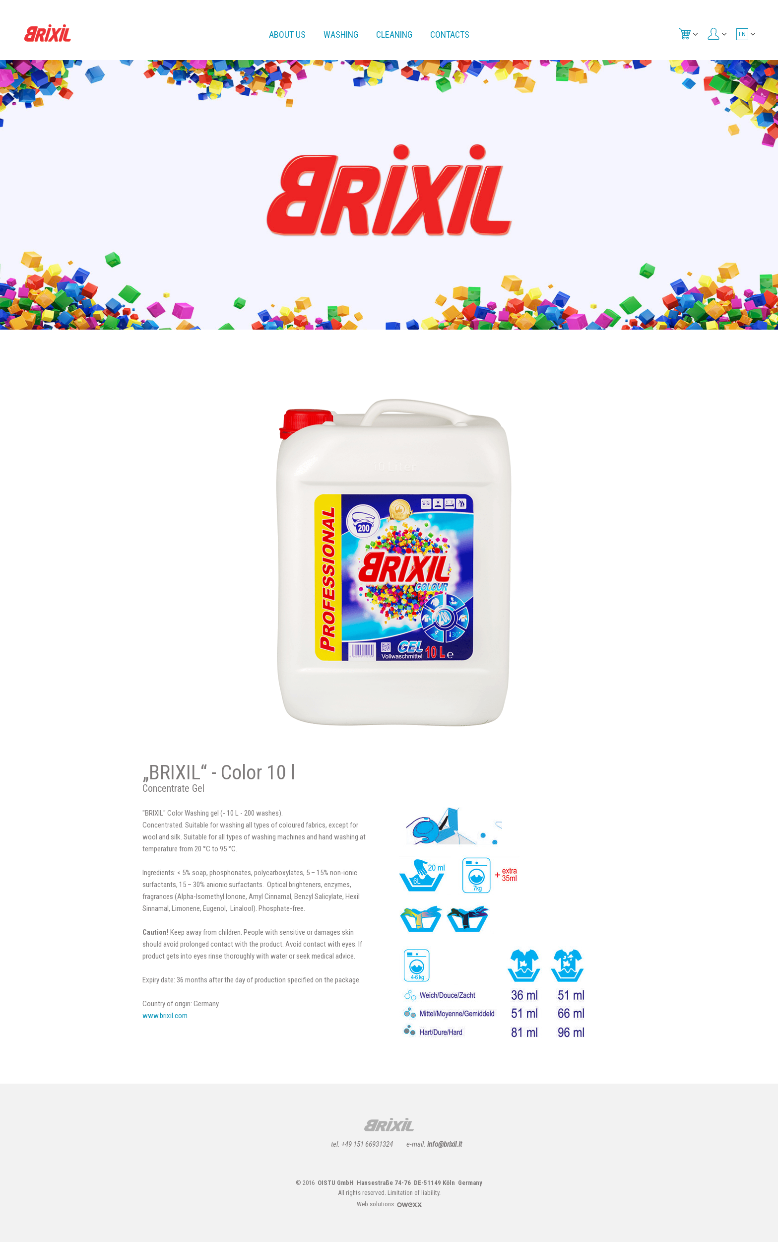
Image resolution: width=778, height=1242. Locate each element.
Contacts (449, 34)
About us (287, 34)
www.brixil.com (165, 1015)
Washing (341, 34)
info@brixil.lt (444, 1144)
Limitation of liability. (414, 1192)
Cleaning (394, 34)
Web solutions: (389, 1204)
